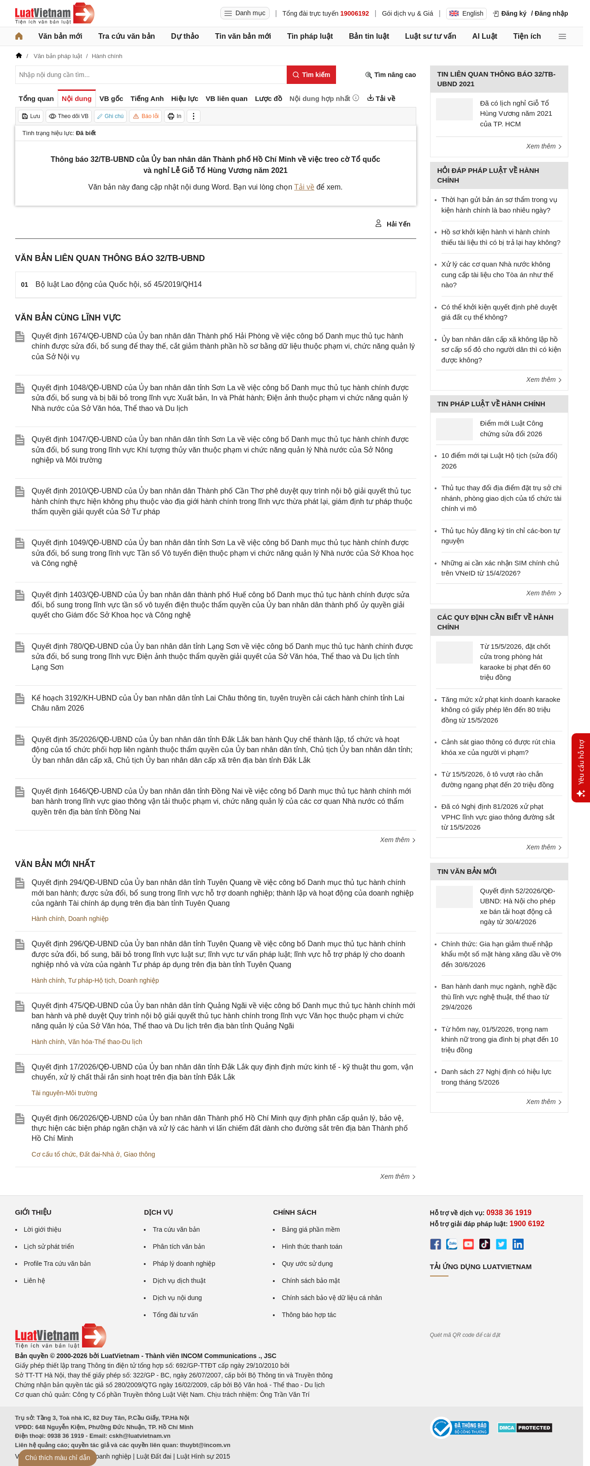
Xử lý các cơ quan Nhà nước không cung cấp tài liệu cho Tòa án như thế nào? (497, 274)
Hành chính (48, 918)
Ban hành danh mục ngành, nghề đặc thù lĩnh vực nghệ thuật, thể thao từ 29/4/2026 (499, 996)
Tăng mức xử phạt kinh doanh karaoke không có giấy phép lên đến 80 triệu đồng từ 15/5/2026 (501, 709)
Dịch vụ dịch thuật (179, 1280)
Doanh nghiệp (88, 918)
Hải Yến (392, 224)
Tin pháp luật (310, 36)
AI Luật (484, 36)
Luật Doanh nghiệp (104, 1456)
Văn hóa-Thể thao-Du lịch (105, 1041)
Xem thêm (398, 839)
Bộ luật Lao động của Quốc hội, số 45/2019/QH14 (118, 284)
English (466, 13)
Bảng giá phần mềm (311, 1229)
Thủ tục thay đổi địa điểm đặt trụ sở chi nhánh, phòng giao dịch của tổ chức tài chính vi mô (502, 498)
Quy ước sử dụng (307, 1263)
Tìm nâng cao (390, 75)
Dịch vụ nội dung (177, 1297)
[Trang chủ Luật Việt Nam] (54, 13)
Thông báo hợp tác (309, 1314)
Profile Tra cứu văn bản (57, 1263)
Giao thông (139, 1154)
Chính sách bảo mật (311, 1280)
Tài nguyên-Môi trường (65, 1093)
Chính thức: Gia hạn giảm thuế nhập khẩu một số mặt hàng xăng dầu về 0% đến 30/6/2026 (501, 954)
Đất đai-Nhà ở (100, 1154)
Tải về (304, 187)
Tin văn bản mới (243, 36)
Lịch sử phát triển (49, 1246)
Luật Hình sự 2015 (203, 1456)
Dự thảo (185, 36)
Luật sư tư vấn (430, 36)
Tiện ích (527, 36)
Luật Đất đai (153, 1456)
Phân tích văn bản (179, 1246)
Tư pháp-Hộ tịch (91, 980)
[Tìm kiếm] (311, 74)
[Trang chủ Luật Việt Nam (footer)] (60, 1346)
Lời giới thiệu (42, 1229)
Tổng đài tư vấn (175, 1314)
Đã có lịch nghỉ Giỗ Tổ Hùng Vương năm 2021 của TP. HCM (516, 113)
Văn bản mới (60, 36)
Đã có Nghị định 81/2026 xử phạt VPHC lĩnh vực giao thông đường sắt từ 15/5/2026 (498, 816)
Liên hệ (34, 1280)
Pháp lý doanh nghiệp (184, 1263)
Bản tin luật (369, 36)
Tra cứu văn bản (126, 36)
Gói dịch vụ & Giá (407, 13)
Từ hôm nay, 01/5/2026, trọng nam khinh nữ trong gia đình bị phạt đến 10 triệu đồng (500, 1039)
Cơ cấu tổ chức (54, 1154)
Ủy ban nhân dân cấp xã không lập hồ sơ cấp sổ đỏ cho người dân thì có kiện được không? (501, 349)
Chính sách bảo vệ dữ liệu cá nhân (332, 1297)
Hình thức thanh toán (312, 1246)
